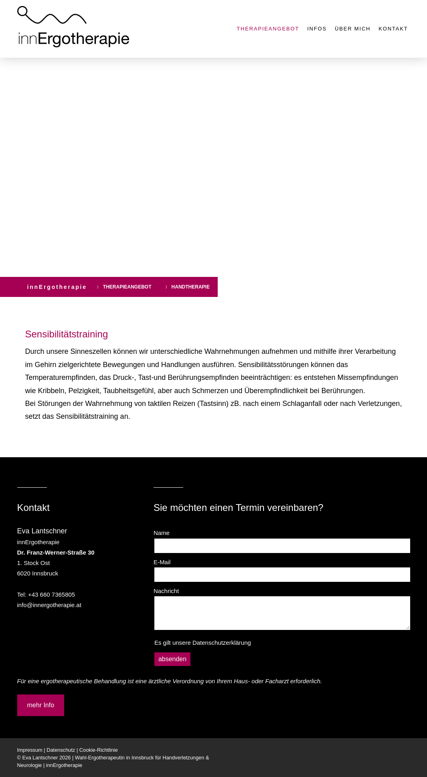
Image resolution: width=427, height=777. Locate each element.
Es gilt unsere (202, 642)
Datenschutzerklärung (221, 642)
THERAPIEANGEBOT (268, 29)
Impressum (29, 750)
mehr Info (41, 705)
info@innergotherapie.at (49, 604)
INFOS (317, 29)
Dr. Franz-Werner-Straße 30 (56, 552)
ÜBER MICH (352, 29)
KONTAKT (393, 29)
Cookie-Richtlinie (98, 750)
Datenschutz (61, 750)
